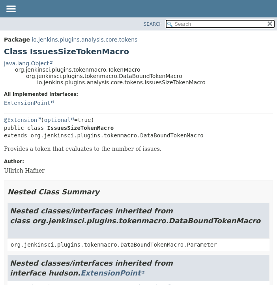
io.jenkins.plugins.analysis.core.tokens (84, 39)
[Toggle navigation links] (10, 9)
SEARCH (153, 24)
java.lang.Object (26, 63)
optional (57, 120)
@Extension (20, 120)
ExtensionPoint (27, 103)
